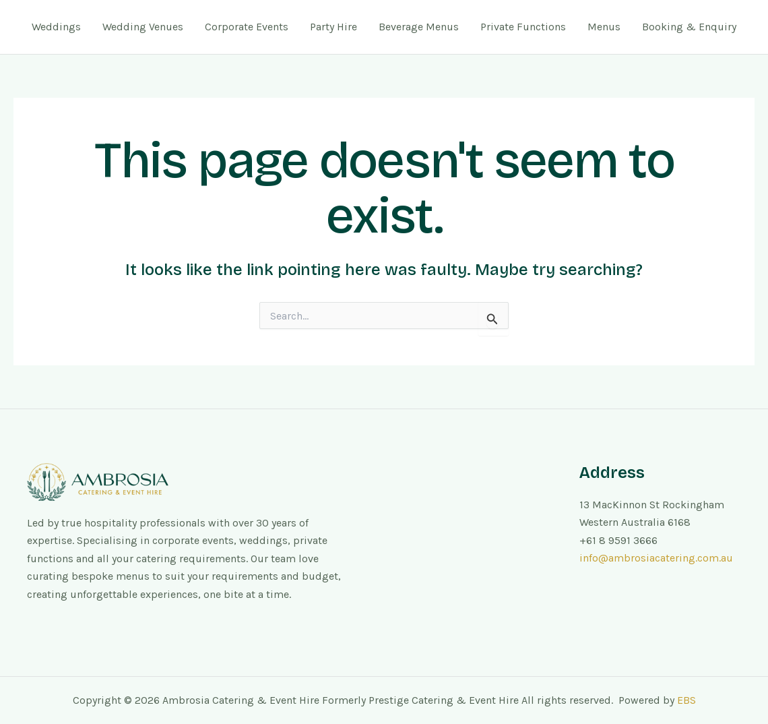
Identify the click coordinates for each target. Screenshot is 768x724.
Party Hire (333, 26)
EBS (686, 700)
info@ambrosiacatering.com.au (656, 557)
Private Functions (523, 26)
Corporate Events (246, 26)
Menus (603, 26)
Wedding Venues (142, 26)
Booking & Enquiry (689, 26)
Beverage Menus (419, 26)
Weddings (56, 26)
